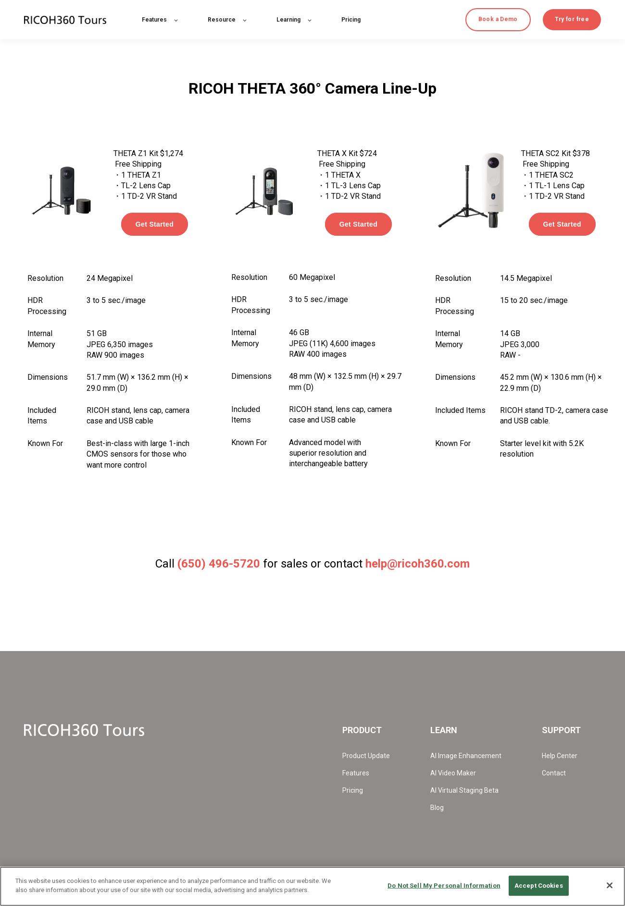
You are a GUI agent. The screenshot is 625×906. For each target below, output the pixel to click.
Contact (554, 773)
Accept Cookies (538, 885)
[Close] (609, 885)
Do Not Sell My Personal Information (444, 885)
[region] (312, 886)
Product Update (366, 756)
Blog (437, 807)
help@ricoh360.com (417, 563)
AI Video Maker (453, 773)
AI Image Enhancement (465, 756)
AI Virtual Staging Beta (464, 790)
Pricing (352, 790)
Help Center (559, 756)
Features (355, 773)
